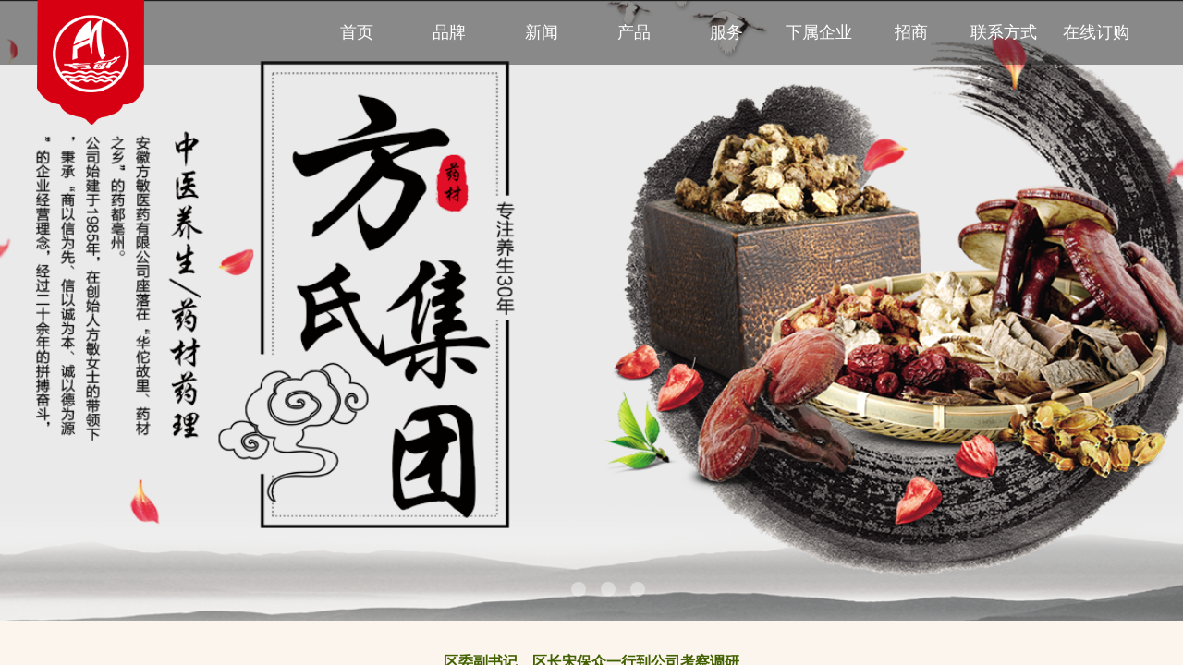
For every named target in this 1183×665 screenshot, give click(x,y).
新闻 (541, 32)
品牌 (449, 32)
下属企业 (819, 32)
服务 (726, 32)
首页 (356, 32)
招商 (911, 32)
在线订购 (1096, 32)
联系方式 (1003, 32)
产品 (634, 32)
